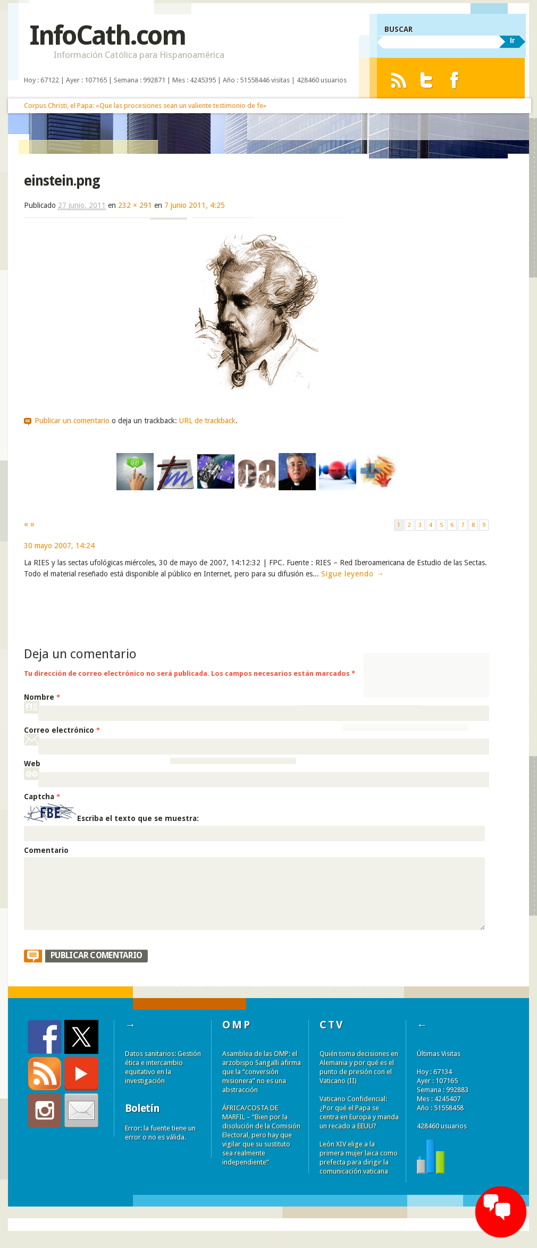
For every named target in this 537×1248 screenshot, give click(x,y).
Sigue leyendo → (352, 573)
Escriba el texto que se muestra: (138, 819)
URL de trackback (207, 420)
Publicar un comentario (72, 420)
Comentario (46, 850)
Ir (512, 40)
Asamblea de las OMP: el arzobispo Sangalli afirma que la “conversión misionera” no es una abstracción (261, 1072)
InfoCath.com (107, 35)
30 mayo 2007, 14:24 (59, 545)
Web (32, 763)
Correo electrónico (62, 730)
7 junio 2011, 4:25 (194, 205)
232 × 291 (135, 205)
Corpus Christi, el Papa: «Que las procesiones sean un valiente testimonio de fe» (145, 106)
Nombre (42, 697)
